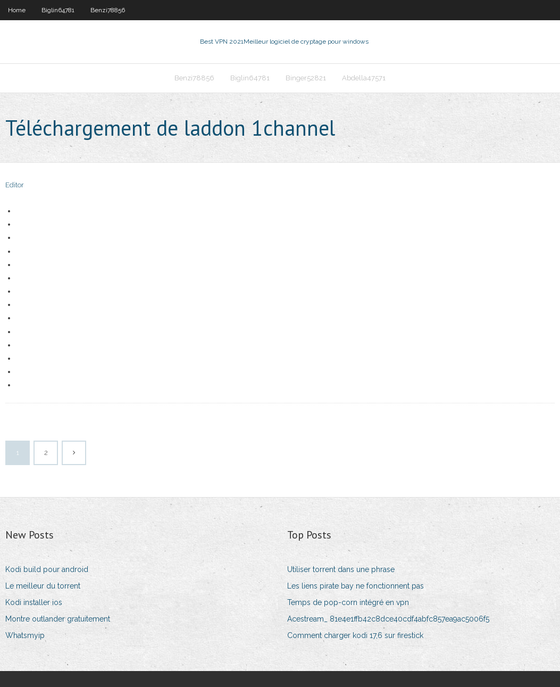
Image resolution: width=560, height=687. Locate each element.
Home (17, 10)
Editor (14, 185)
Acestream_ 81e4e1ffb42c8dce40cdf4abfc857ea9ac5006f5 (388, 619)
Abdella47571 (364, 78)
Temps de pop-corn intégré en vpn (348, 602)
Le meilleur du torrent (42, 586)
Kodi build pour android (46, 569)
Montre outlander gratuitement (57, 619)
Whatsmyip (25, 635)
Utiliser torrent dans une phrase (341, 569)
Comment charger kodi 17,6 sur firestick (355, 635)
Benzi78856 (107, 10)
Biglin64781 (57, 10)
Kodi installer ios (33, 602)
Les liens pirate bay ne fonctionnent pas (355, 586)
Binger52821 (306, 78)
